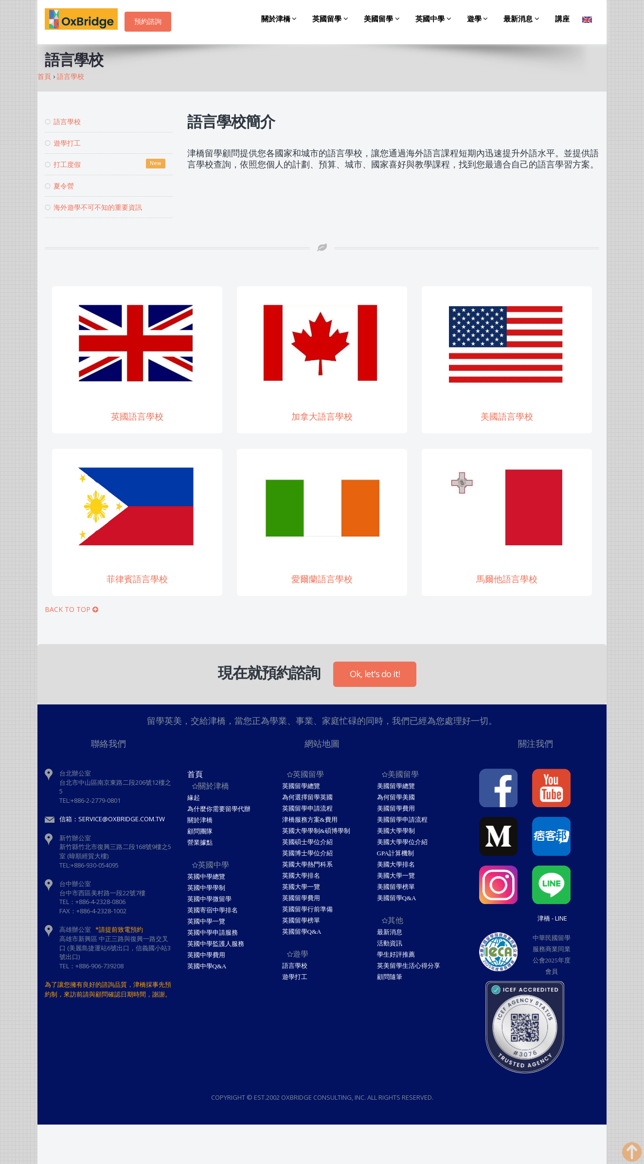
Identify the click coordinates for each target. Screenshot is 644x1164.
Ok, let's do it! (375, 674)
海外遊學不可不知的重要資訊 (93, 207)
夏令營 (59, 185)
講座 (562, 19)
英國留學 (331, 19)
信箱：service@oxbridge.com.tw (112, 818)
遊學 (479, 19)
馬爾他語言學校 (506, 579)
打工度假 (105, 164)
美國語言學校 (507, 417)
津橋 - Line (552, 918)
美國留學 (383, 19)
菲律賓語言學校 (137, 579)
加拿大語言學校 (322, 417)
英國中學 (434, 19)
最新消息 (522, 19)
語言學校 (63, 121)
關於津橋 (280, 19)
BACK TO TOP (71, 609)
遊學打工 (63, 143)
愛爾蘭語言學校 (322, 579)
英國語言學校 (137, 417)
